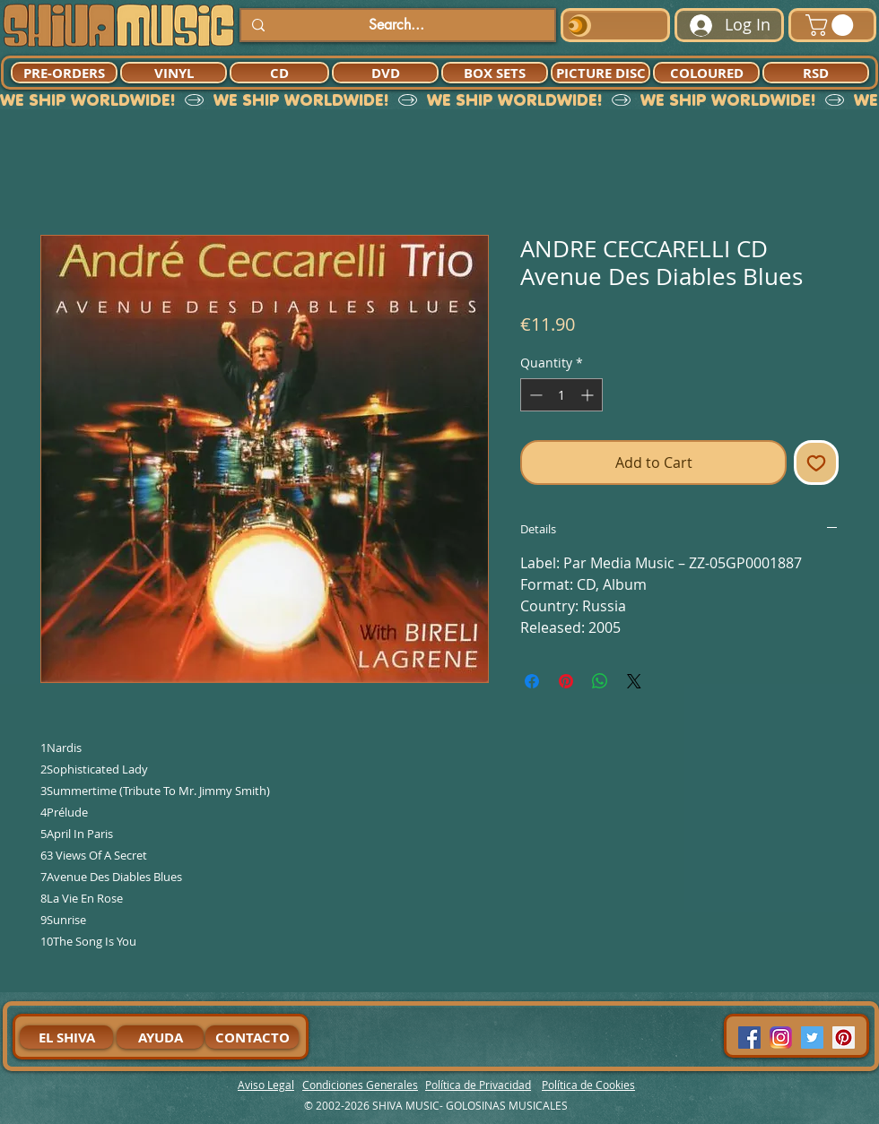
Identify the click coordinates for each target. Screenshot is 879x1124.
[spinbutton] (561, 395)
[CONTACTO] (252, 1037)
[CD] (279, 72)
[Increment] (589, 395)
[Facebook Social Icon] (749, 1037)
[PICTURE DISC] (600, 72)
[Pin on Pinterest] (566, 681)
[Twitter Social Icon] (812, 1037)
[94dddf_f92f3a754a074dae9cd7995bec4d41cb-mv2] (781, 1037)
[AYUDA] (160, 1037)
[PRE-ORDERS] (64, 72)
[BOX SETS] (494, 72)
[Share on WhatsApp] (600, 681)
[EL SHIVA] (66, 1037)
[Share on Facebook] (532, 681)
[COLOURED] (706, 72)
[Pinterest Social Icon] (843, 1037)
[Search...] (396, 25)
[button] (831, 25)
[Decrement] (534, 395)
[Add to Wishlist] (816, 462)
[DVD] (385, 72)
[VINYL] (173, 72)
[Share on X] (634, 681)
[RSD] (815, 72)
